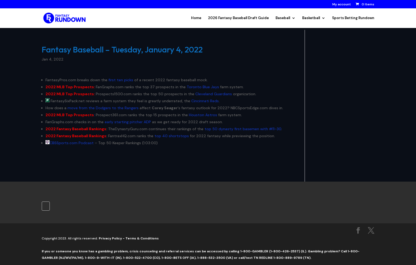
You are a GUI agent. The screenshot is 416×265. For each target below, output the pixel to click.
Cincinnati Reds (205, 100)
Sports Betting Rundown (353, 18)
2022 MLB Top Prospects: (70, 86)
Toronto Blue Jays (203, 86)
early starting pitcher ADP (128, 121)
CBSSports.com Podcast (72, 142)
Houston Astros (203, 114)
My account (341, 4)
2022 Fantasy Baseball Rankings (75, 128)
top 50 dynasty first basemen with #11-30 (243, 128)
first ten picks (120, 79)
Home (196, 18)
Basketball (311, 18)
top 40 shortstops (171, 135)
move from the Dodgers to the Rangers (103, 107)
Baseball (283, 18)
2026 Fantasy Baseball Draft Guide (238, 18)
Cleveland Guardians (213, 93)
